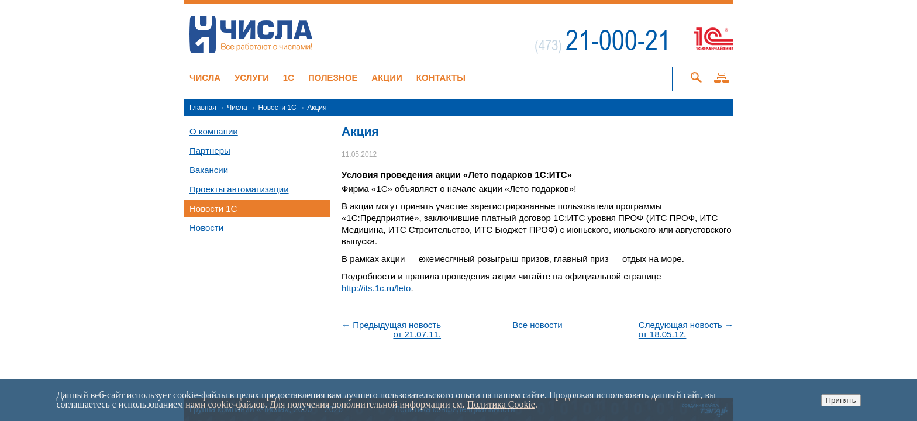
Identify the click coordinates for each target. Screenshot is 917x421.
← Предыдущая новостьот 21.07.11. (391, 329)
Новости (206, 228)
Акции (386, 77)
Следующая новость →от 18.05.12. (686, 329)
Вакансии (208, 170)
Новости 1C (277, 107)
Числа (204, 77)
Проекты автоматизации (239, 189)
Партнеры (209, 151)
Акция (316, 107)
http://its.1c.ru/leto (376, 288)
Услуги (252, 77)
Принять (841, 400)
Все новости (537, 325)
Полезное (333, 77)
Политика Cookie (501, 404)
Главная (202, 107)
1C (288, 77)
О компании (213, 131)
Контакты (441, 77)
